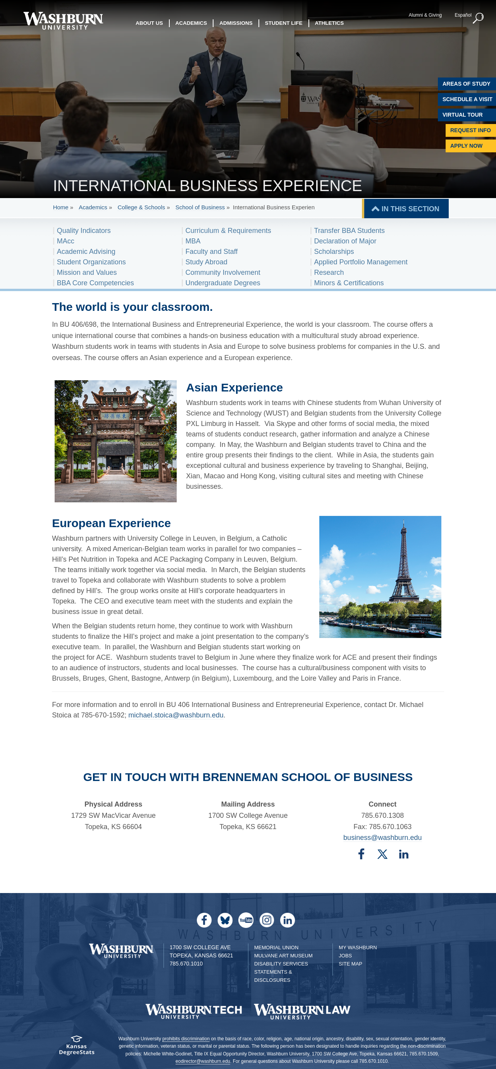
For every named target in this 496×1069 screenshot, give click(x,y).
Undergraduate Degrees (223, 283)
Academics (93, 207)
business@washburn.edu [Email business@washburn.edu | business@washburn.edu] (382, 837)
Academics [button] (191, 23)
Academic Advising (86, 251)
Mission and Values (87, 272)
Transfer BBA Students (349, 230)
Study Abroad (206, 262)
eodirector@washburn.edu (203, 1061)
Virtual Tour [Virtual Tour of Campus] (463, 115)
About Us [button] (149, 23)
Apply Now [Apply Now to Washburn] (466, 146)
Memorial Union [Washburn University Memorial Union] (276, 947)
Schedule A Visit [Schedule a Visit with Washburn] (468, 99)
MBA (193, 241)
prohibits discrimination (186, 1038)
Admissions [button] (236, 23)
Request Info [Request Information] (470, 130)
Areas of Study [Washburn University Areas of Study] (467, 84)
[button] (478, 18)
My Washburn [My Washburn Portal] (358, 947)
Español (463, 15)
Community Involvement (223, 272)
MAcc (65, 241)
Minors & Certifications (349, 283)
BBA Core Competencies (95, 283)
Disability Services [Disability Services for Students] (281, 964)
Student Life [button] (284, 23)
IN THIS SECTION (410, 209)
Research (329, 272)
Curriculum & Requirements (228, 230)
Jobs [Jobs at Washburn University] (345, 956)
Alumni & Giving (425, 15)
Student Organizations (91, 262)
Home (61, 207)
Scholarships (334, 251)
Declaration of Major (345, 241)
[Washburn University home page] (63, 21)
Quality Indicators (84, 230)
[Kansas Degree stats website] (76, 1047)
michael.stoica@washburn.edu (175, 715)
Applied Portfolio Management (361, 262)
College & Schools (141, 207)
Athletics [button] (329, 23)
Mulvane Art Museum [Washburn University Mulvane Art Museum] (283, 956)
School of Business (200, 207)
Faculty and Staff (212, 251)
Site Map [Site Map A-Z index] (350, 964)
